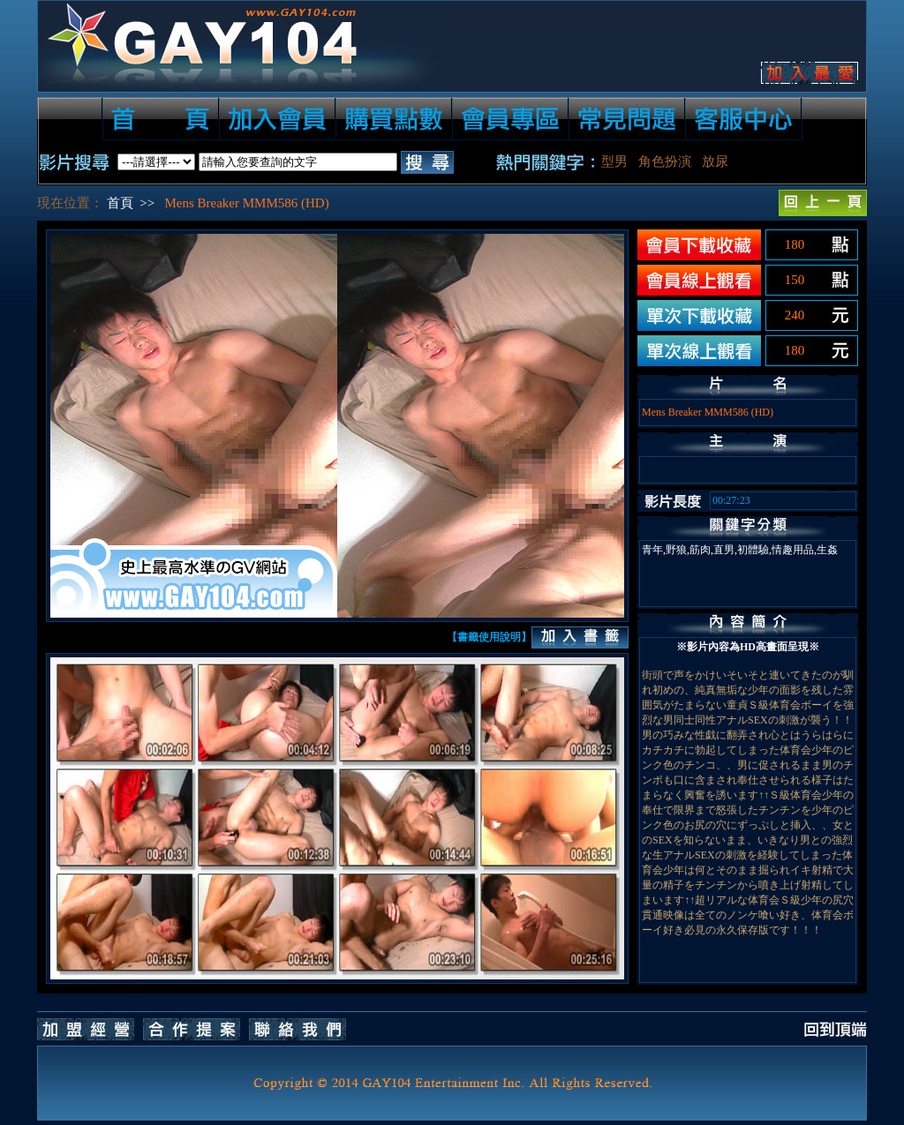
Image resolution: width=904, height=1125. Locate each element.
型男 (614, 161)
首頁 (120, 203)
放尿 (715, 161)
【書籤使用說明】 (489, 637)
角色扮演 (664, 161)
